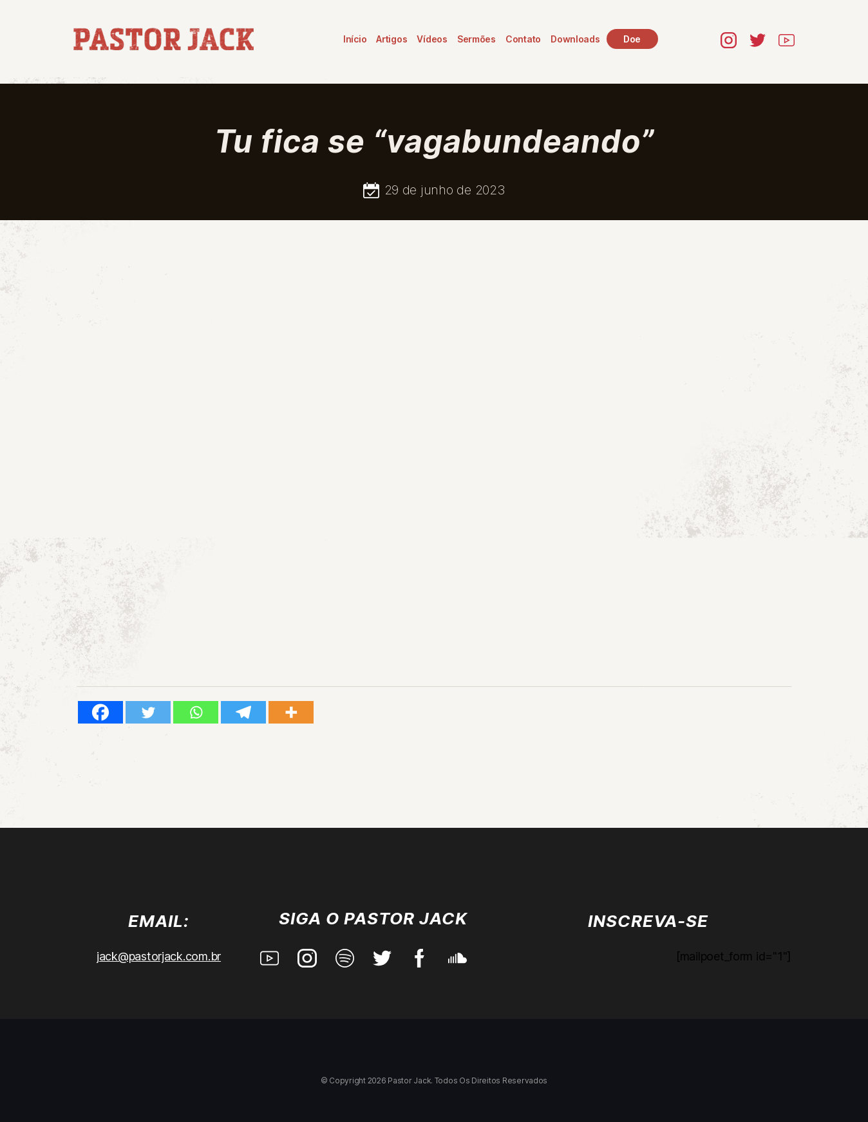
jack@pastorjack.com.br (159, 956)
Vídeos (433, 38)
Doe (632, 38)
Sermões (477, 38)
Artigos (392, 38)
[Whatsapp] (195, 712)
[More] (291, 712)
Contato (524, 38)
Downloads (576, 38)
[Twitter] (148, 712)
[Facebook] (100, 712)
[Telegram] (243, 712)
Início (355, 38)
